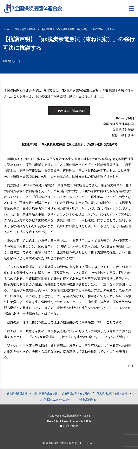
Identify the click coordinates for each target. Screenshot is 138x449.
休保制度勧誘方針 (88, 399)
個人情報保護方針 (17, 393)
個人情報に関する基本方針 (112, 393)
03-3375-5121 (60, 420)
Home (6, 29)
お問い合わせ (69, 425)
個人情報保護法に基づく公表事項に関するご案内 (62, 393)
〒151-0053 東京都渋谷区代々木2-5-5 (69, 415)
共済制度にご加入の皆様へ (55, 399)
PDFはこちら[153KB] (68, 111)
